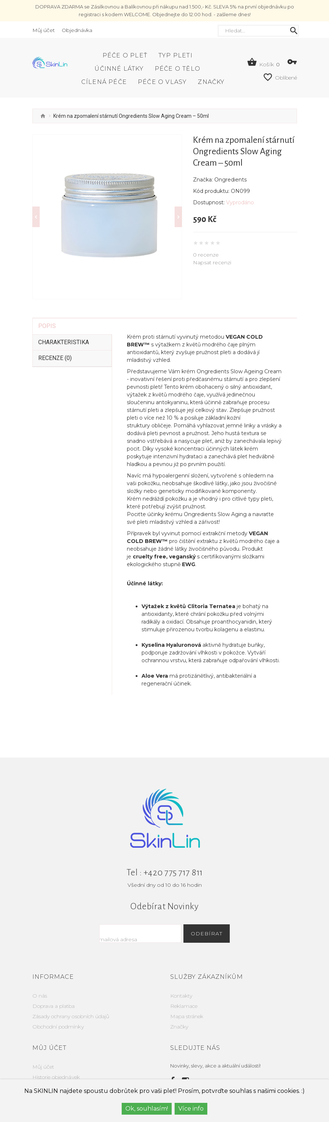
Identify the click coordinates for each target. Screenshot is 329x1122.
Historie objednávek (55, 1062)
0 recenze (206, 254)
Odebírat (219, 918)
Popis (47, 311)
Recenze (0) (55, 343)
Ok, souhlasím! (146, 1108)
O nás (39, 981)
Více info (191, 1108)
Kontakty (181, 981)
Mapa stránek (186, 1002)
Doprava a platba (53, 991)
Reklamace (183, 991)
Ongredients (230, 179)
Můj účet (43, 1052)
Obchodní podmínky (57, 1012)
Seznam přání (49, 1073)
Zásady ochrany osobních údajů (70, 1002)
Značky (179, 1012)
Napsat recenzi (212, 262)
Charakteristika (63, 327)
